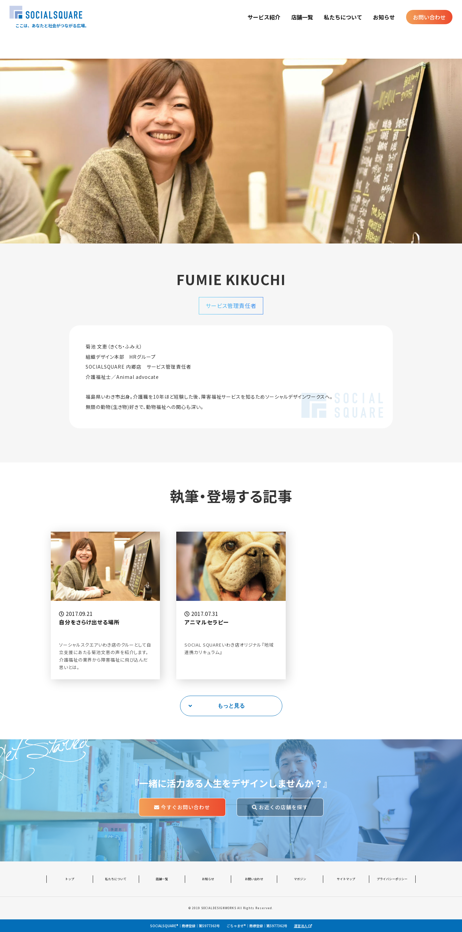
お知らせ (384, 17)
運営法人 (303, 925)
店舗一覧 (302, 17)
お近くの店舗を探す (280, 807)
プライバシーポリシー (392, 879)
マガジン (300, 879)
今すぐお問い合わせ (182, 807)
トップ (69, 879)
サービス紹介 (264, 17)
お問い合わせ (429, 17)
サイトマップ (346, 879)
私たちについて (343, 17)
